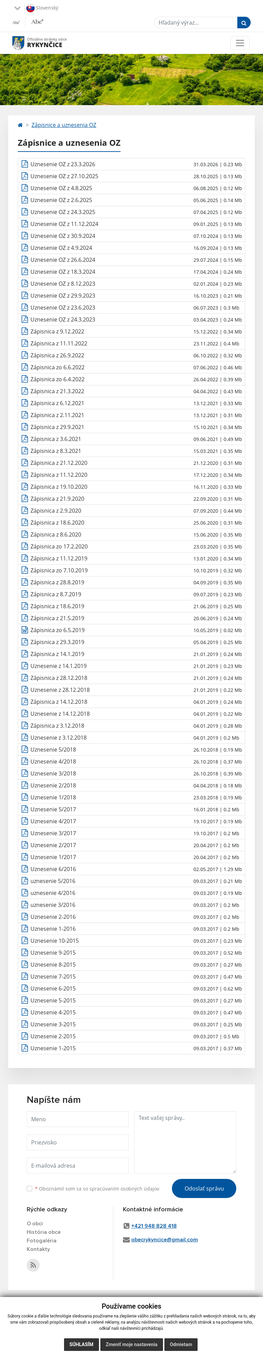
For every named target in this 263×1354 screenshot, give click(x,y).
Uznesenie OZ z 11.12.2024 (64, 224)
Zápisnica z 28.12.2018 (58, 678)
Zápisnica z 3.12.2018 (57, 725)
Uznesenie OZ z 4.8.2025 (61, 188)
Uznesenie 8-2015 (53, 964)
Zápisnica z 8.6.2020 (55, 534)
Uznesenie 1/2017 (53, 857)
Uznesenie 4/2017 (53, 821)
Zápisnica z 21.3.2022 (57, 391)
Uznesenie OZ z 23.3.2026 (62, 164)
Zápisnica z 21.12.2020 (58, 463)
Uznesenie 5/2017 (53, 809)
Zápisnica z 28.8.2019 (57, 582)
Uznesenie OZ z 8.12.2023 (62, 283)
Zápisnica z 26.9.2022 (57, 355)
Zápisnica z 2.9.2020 (55, 510)
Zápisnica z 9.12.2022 (57, 331)
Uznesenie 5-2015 (53, 1000)
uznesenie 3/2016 (52, 905)
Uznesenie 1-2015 (53, 1048)
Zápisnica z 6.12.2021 (57, 403)
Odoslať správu (204, 1188)
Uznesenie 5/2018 (53, 749)
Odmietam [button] (181, 1344)
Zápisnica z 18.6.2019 (57, 606)
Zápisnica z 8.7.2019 (55, 594)
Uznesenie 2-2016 (53, 917)
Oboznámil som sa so (97, 1188)
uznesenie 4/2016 (52, 893)
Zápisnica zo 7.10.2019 (59, 570)
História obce (44, 1232)
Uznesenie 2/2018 (53, 785)
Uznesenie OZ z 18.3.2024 (62, 271)
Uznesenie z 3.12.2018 (58, 737)
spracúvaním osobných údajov (124, 1188)
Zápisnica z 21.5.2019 (57, 618)
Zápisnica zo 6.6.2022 (57, 367)
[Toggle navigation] (240, 43)
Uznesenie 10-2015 (54, 940)
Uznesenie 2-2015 (53, 1036)
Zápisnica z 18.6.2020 (57, 522)
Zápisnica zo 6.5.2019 (57, 630)
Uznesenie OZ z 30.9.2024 (62, 236)
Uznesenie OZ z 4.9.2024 (61, 248)
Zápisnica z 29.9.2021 (57, 427)
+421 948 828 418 (154, 1226)
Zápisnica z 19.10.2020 (58, 486)
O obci (35, 1223)
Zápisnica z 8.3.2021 (55, 451)
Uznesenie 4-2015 (53, 1012)
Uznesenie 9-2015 (53, 952)
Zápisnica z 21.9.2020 (57, 498)
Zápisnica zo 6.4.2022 (57, 379)
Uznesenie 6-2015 (53, 988)
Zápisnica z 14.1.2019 (57, 654)
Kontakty (38, 1249)
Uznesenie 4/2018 (53, 761)
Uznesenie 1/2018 (53, 797)
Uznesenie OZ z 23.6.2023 (62, 307)
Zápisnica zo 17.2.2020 (59, 546)
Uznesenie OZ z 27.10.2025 (64, 176)
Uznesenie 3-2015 (53, 1024)
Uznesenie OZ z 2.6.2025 (61, 200)
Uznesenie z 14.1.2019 (58, 666)
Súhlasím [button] (81, 1344)
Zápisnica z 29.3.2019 (57, 642)
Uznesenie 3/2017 (53, 833)
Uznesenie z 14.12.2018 (60, 713)
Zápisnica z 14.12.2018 (58, 701)
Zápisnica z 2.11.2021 (57, 415)
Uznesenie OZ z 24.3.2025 (62, 212)
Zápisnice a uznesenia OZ (64, 125)
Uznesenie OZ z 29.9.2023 (62, 295)
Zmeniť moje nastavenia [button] (132, 1344)
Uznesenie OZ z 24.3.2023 (62, 319)
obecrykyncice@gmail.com (164, 1239)
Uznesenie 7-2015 (53, 976)
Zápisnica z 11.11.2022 (58, 343)
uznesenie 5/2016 (52, 881)
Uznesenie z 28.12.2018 (60, 690)
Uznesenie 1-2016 (53, 928)
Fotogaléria (42, 1240)
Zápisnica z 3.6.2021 (55, 439)
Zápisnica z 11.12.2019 (58, 558)
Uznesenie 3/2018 (53, 773)
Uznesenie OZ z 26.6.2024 (62, 259)
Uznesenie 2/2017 (53, 845)
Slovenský (42, 8)
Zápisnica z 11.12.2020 (58, 475)
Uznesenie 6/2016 (53, 869)
